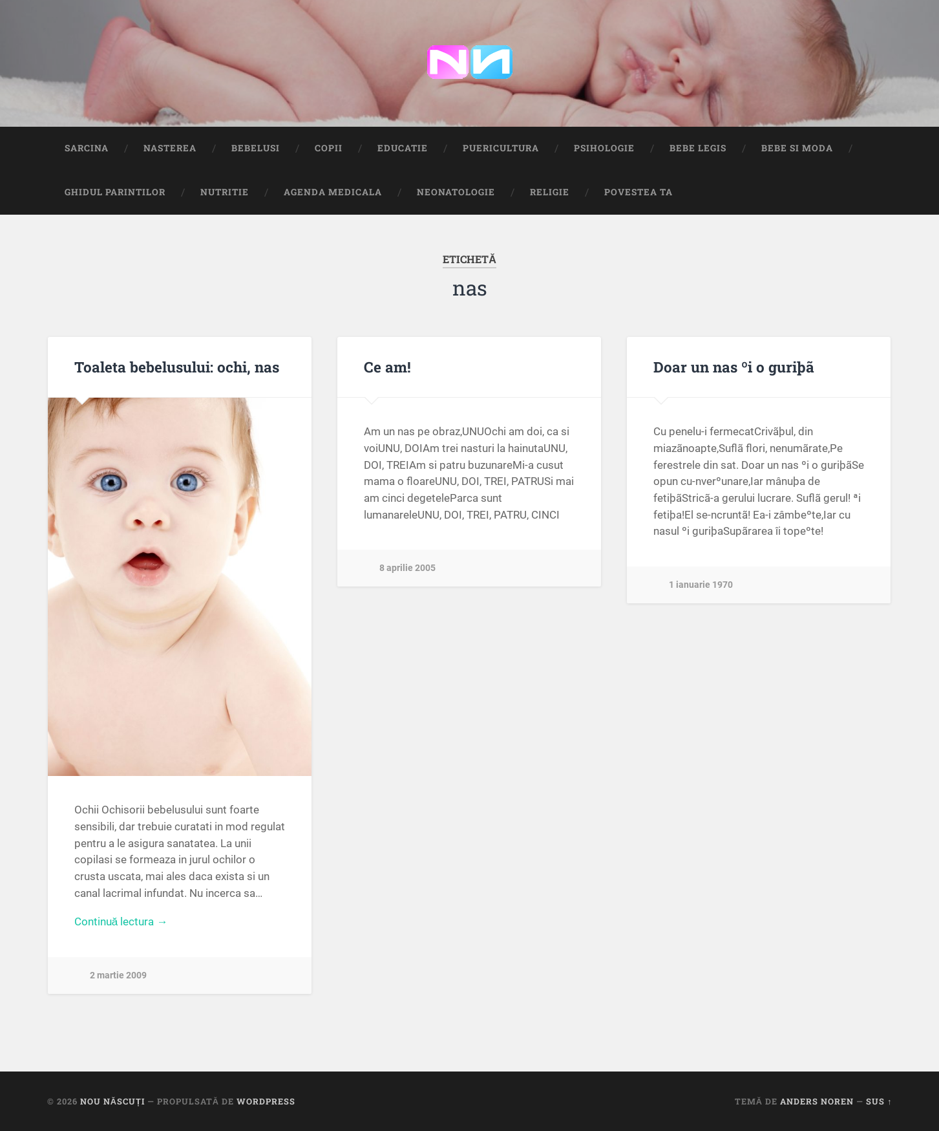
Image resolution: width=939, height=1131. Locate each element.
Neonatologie (456, 192)
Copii (329, 148)
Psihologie (604, 148)
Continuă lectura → (121, 921)
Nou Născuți (112, 1101)
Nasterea (169, 148)
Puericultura (501, 148)
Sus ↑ (879, 1101)
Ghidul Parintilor (115, 192)
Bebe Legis (698, 148)
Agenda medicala (333, 192)
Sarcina (87, 148)
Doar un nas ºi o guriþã (733, 366)
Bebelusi (255, 148)
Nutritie (224, 192)
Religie (549, 192)
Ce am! (387, 366)
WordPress (266, 1101)
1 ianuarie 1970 (701, 584)
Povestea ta (638, 192)
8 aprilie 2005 (407, 568)
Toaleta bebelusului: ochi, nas (176, 366)
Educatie (402, 148)
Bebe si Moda (797, 148)
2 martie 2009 (118, 975)
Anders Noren (817, 1101)
